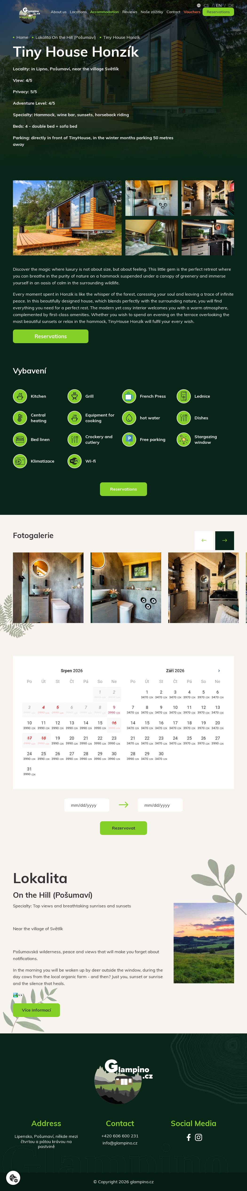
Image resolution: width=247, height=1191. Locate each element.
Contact (173, 11)
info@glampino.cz (120, 1143)
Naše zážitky (152, 11)
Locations (78, 11)
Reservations (218, 11)
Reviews (129, 11)
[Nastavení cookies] (13, 1178)
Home (22, 37)
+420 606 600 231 (120, 1136)
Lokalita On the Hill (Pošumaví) (66, 37)
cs (206, 5)
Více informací (36, 1010)
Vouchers (192, 11)
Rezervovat (123, 828)
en (219, 5)
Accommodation (104, 11)
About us (59, 11)
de (231, 5)
